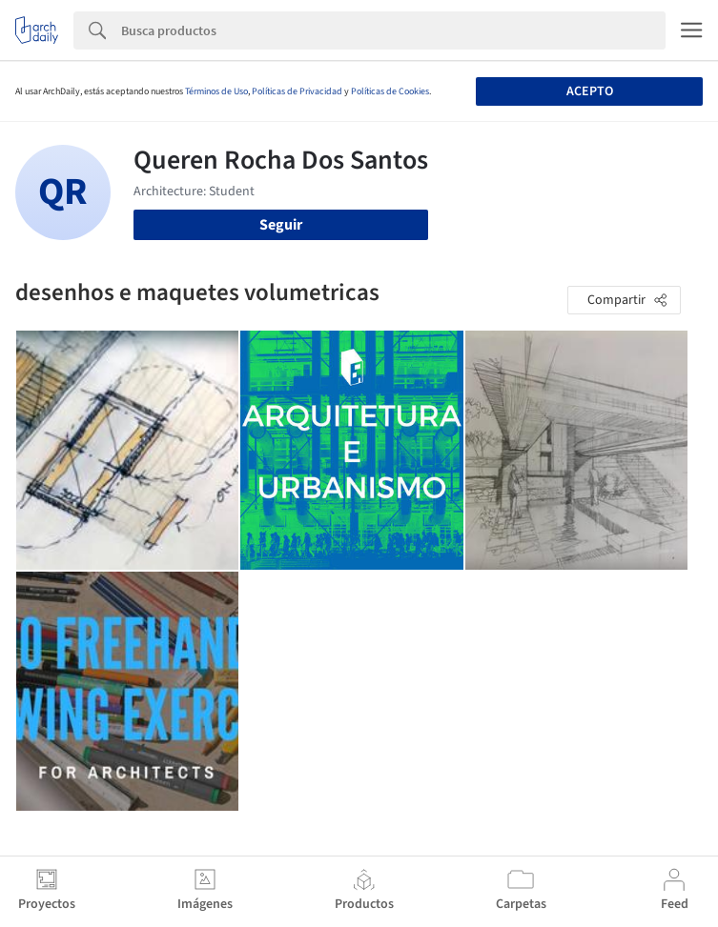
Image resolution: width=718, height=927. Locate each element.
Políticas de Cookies (390, 91)
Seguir (280, 224)
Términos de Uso (216, 91)
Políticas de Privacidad (297, 91)
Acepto (589, 91)
